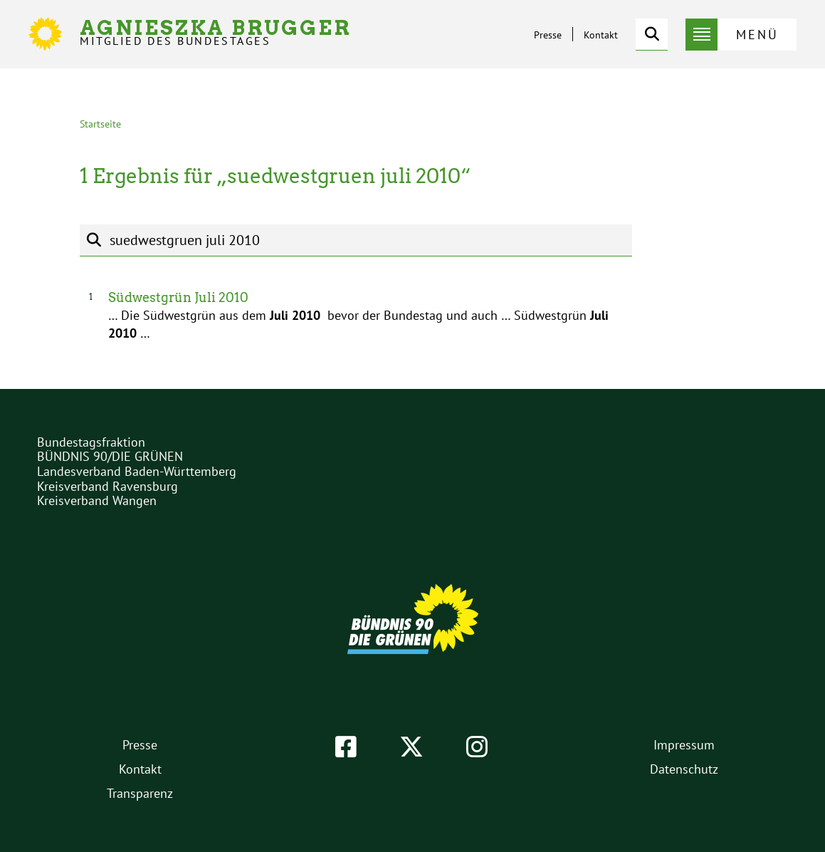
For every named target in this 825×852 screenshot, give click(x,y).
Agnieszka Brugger (216, 32)
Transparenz (140, 793)
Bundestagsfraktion (91, 442)
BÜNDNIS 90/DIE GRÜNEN (110, 456)
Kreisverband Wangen (97, 500)
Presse (548, 34)
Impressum (684, 745)
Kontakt (601, 34)
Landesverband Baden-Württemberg (136, 471)
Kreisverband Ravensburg (107, 486)
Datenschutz (684, 769)
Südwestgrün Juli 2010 (178, 297)
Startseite (100, 124)
